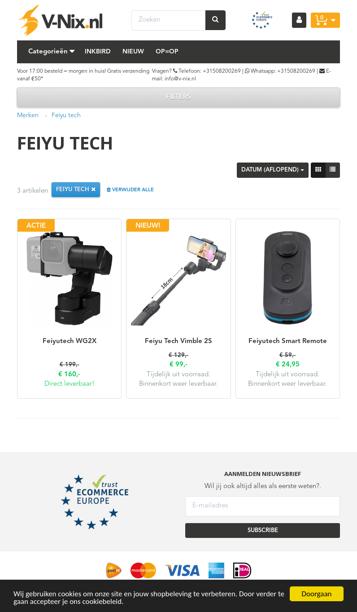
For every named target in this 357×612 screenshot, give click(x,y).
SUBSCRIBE (263, 530)
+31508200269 (222, 71)
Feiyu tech (66, 115)
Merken (28, 115)
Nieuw (133, 51)
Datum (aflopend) (272, 170)
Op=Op (167, 51)
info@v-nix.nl (180, 79)
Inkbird (98, 51)
